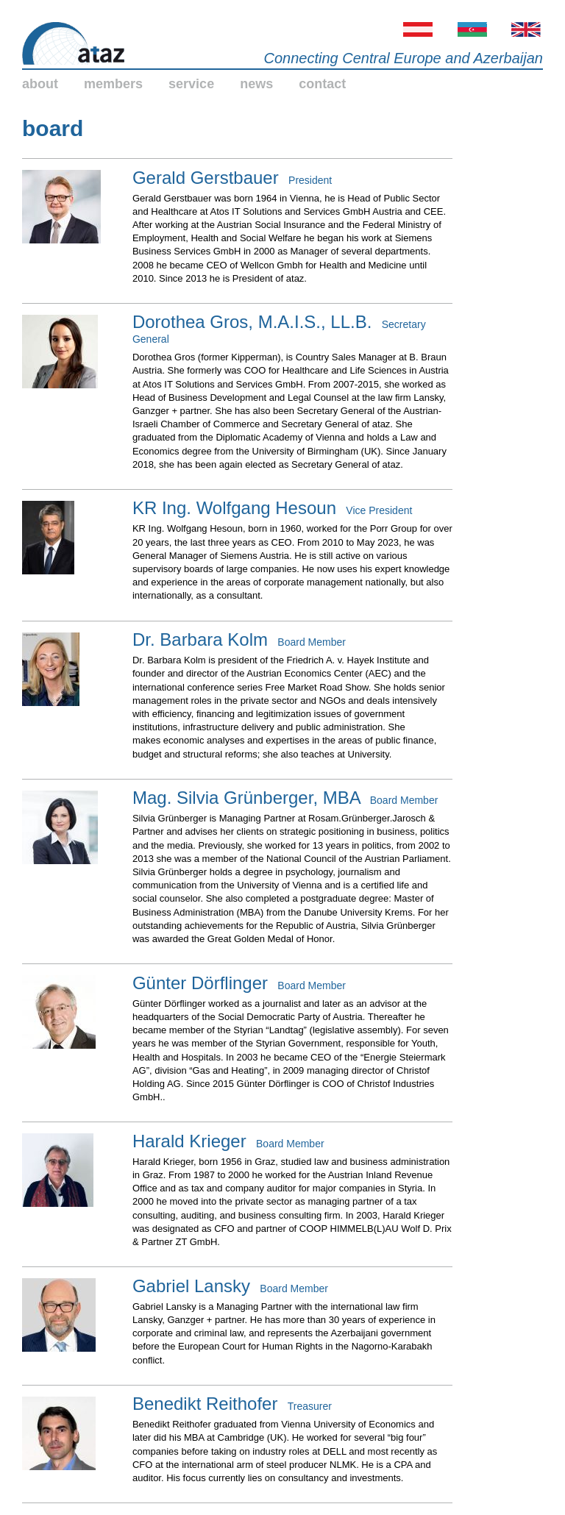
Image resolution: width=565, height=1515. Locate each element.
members (113, 83)
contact (322, 83)
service (191, 83)
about (40, 83)
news (256, 83)
